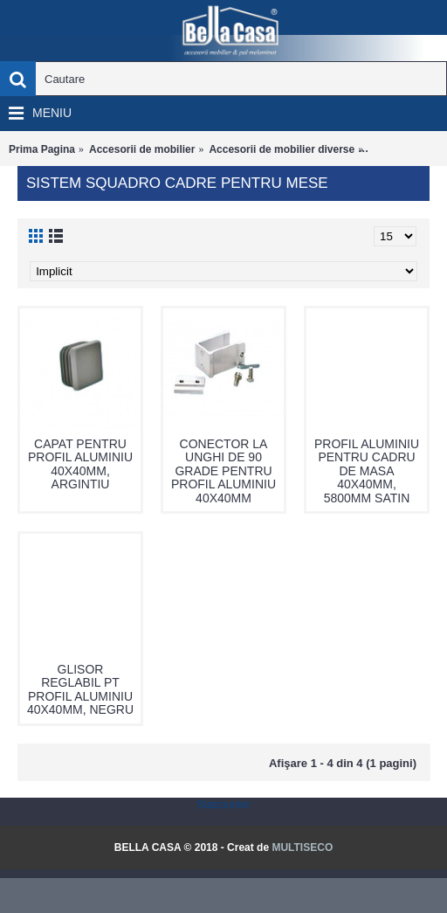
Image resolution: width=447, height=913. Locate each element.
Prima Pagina (42, 149)
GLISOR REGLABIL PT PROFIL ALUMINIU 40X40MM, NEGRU (80, 689)
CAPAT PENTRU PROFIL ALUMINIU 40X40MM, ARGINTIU (80, 464)
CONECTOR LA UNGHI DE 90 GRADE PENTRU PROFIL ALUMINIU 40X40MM (223, 471)
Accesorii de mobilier (142, 149)
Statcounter (223, 805)
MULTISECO (302, 847)
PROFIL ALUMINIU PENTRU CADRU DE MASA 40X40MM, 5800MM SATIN (366, 471)
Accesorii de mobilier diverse (281, 149)
